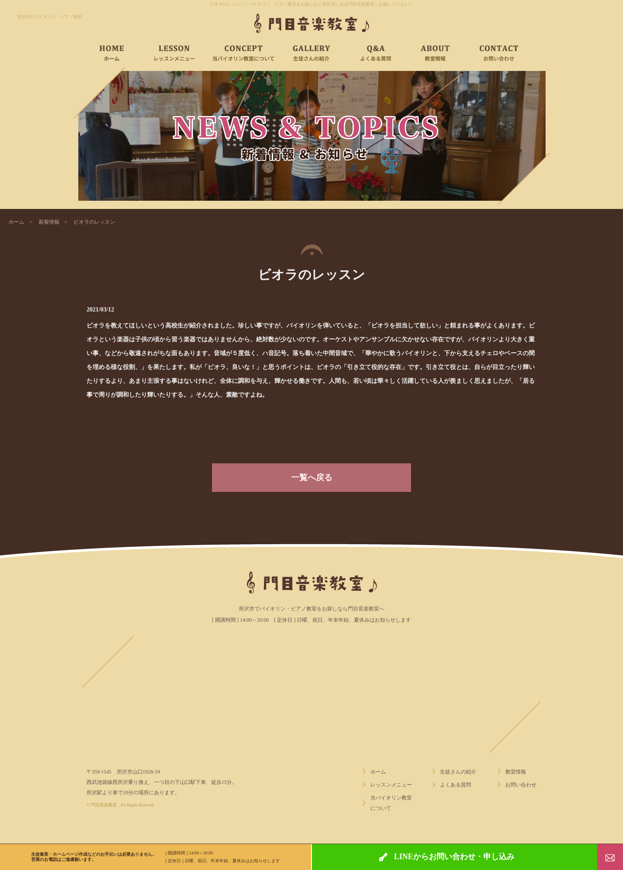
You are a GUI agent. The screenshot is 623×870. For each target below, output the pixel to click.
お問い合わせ (520, 785)
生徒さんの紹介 (458, 772)
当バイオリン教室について (391, 803)
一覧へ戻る (311, 477)
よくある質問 (455, 785)
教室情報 (515, 772)
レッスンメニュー (391, 785)
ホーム (16, 222)
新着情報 (49, 222)
